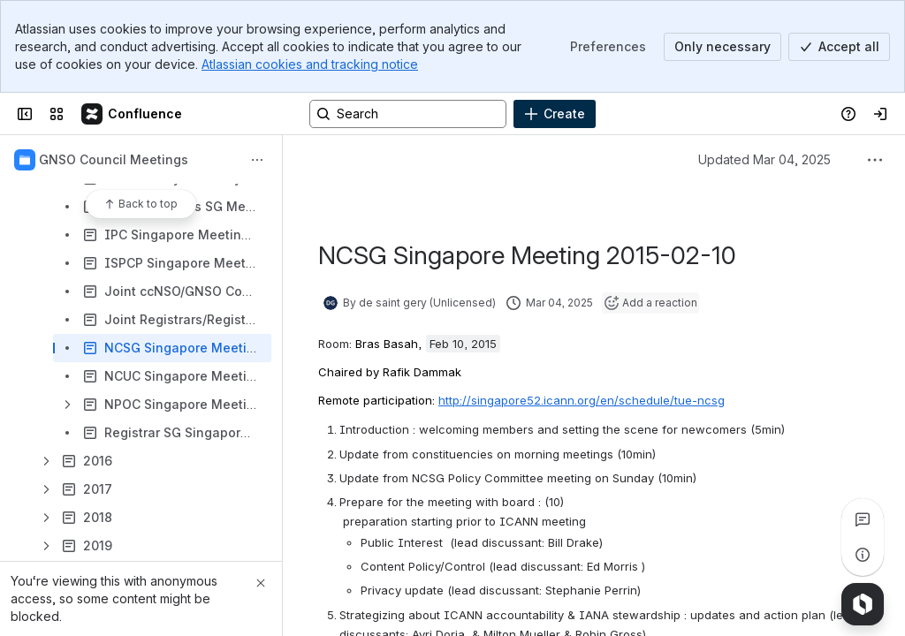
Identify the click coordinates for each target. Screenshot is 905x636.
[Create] (554, 114)
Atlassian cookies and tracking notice (310, 64)
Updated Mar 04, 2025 (764, 159)
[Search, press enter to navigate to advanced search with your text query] (407, 114)
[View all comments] (862, 519)
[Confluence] (132, 114)
